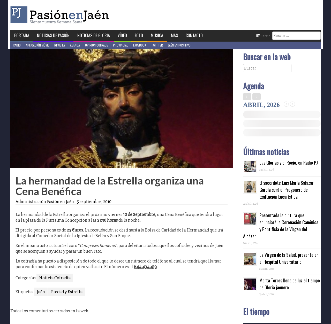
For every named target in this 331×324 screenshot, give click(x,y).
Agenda (75, 45)
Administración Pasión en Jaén (45, 201)
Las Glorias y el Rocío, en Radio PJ (288, 162)
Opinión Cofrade (96, 45)
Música (157, 35)
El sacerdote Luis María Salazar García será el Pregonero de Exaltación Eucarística (286, 189)
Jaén (41, 292)
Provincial (120, 45)
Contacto (194, 35)
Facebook (139, 45)
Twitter (157, 45)
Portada (21, 35)
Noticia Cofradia (55, 278)
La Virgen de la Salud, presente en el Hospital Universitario (289, 258)
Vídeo (122, 35)
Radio (17, 45)
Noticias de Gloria (93, 35)
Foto (139, 35)
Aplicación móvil (37, 45)
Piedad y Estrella (66, 292)
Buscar (263, 35)
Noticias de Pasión (53, 35)
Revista (59, 45)
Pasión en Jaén (61, 15)
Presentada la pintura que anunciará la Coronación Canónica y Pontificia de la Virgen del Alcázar (280, 226)
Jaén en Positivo (179, 45)
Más (174, 35)
